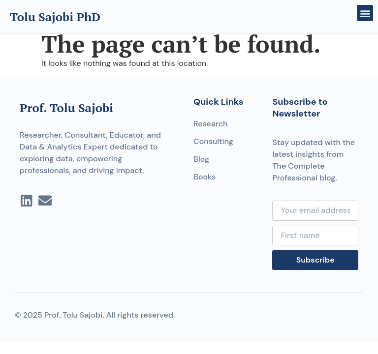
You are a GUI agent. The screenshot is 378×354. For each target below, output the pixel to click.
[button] (365, 13)
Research (210, 123)
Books (204, 177)
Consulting (213, 141)
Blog (201, 159)
